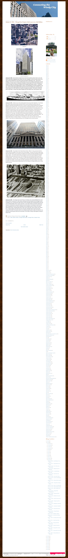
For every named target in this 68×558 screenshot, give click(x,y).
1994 (46, 239)
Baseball (47, 280)
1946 (11, 217)
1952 (46, 187)
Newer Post (8, 224)
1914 (46, 139)
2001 (46, 246)
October (49, 446)
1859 (46, 73)
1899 (46, 120)
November (49, 445)
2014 (46, 262)
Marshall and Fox (48, 373)
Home (25, 224)
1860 (46, 74)
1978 (46, 220)
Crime (47, 328)
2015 (48, 540)
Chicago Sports (48, 314)
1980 (46, 223)
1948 (46, 182)
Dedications (48, 332)
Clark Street (48, 322)
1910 (46, 134)
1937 (46, 168)
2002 (46, 247)
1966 (46, 205)
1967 (46, 206)
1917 (46, 143)
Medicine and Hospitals (49, 375)
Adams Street (15, 217)
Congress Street (48, 323)
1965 (46, 204)
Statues (47, 415)
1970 (46, 210)
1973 (46, 214)
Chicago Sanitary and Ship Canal (51, 309)
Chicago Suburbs (48, 317)
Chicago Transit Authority (50, 318)
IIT (46, 351)
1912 (46, 136)
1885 (46, 101)
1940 (46, 172)
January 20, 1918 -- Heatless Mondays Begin (54, 486)
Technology (47, 420)
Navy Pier (47, 387)
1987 (46, 232)
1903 (46, 125)
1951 (46, 186)
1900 (46, 121)
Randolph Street (48, 403)
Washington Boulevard (49, 431)
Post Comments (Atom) (15, 230)
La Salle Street (48, 359)
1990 (46, 234)
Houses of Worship (49, 350)
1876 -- (47, 89)
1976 (46, 218)
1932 (46, 162)
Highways (47, 345)
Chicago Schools (48, 312)
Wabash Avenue (48, 429)
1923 (46, 150)
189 (46, 107)
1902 (46, 124)
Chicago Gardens (48, 298)
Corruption (47, 326)
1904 (46, 126)
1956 (46, 192)
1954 (46, 190)
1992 (46, 237)
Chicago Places (48, 304)
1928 (46, 157)
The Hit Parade (48, 422)
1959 (46, 196)
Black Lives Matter (49, 281)
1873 (46, 87)
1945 (46, 178)
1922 (46, 149)
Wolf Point (47, 435)
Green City (47, 341)
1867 (46, 83)
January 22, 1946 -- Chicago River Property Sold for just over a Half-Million (24, 22)
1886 (46, 102)
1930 (46, 159)
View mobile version (24, 226)
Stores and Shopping (49, 417)
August (49, 449)
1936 (46, 167)
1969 (46, 209)
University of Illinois (49, 427)
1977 (46, 219)
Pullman (47, 401)
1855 (46, 69)
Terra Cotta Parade (48, 421)
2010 (46, 257)
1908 (46, 131)
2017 (46, 266)
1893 (46, 112)
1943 (46, 176)
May (48, 453)
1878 (46, 92)
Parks (47, 392)
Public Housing (48, 398)
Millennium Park (48, 383)
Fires (46, 337)
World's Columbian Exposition (50, 436)
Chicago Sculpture (48, 313)
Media (47, 374)
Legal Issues (48, 368)
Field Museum (48, 336)
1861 (46, 75)
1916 (46, 141)
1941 (46, 173)
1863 (46, 78)
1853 (46, 68)
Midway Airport (48, 380)
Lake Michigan (48, 361)
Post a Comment (9, 223)
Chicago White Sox (49, 319)
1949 (46, 183)
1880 (46, 94)
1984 (46, 228)
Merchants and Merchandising (50, 378)
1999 (46, 243)
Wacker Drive (37, 217)
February (49, 458)
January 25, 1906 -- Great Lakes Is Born (54, 476)
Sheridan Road (48, 411)
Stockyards (47, 416)
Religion (47, 406)
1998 (46, 242)
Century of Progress (49, 284)
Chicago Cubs (48, 290)
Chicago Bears (48, 286)
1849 (46, 66)
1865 (46, 80)
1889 (46, 106)
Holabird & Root (48, 346)
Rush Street (47, 407)
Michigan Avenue (48, 379)
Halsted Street (48, 342)
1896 (46, 116)
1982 (46, 225)
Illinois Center (48, 354)
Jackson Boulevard (49, 356)
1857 (46, 70)
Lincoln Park (48, 369)
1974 (46, 215)
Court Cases (48, 327)
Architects (47, 271)
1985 (46, 229)
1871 (46, 84)
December (49, 443)
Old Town (47, 389)
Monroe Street (48, 384)
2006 (46, 252)
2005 (46, 251)
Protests (47, 397)
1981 (46, 224)
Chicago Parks (48, 303)
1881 (46, 96)
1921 (46, 148)
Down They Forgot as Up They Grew (51, 333)
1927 (46, 155)
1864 (46, 79)
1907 (46, 130)
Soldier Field (48, 412)
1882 (46, 97)
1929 (46, 158)
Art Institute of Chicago (49, 275)
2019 (48, 442)
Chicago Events (48, 295)
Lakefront (47, 366)
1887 (46, 103)
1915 (46, 140)
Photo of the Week (48, 393)
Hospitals (47, 347)
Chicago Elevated (48, 293)
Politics (47, 394)
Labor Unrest (48, 360)
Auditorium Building (49, 279)
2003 (46, 248)
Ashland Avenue (48, 276)
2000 (46, 244)
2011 (46, 258)
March (49, 456)
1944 (46, 177)
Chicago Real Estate (23, 217)
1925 (46, 153)
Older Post (41, 224)
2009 (46, 256)
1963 (46, 201)
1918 (46, 144)
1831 (46, 65)
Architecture (48, 272)
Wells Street (48, 434)
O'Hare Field (48, 388)
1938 (46, 169)
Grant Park (47, 340)
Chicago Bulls (48, 289)
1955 (46, 191)
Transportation (48, 425)
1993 (46, 238)
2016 (46, 265)
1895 (46, 115)
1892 (46, 111)
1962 (46, 200)
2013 (46, 261)
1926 (46, 154)
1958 (46, 195)
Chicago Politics (48, 305)
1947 (46, 181)
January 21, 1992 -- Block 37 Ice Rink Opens (54, 485)
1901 (46, 122)
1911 (46, 135)
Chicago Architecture (49, 285)
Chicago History (48, 299)
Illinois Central (48, 355)
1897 (46, 117)
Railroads (47, 402)
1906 (46, 129)
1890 (46, 108)
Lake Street (47, 365)
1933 (46, 163)
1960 (46, 197)
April (49, 455)
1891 (46, 110)
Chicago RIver (31, 217)
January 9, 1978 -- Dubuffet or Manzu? (53, 513)
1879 (46, 93)
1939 (46, 171)
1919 (46, 145)
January (49, 459)
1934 (46, 164)
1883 (46, 98)
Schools (47, 408)
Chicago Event (48, 294)
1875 (46, 88)
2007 (46, 253)
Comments (49, 38)
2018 (46, 267)
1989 (46, 233)
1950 (46, 185)
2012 (48, 544)
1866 (46, 82)
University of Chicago (49, 426)
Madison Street (48, 370)
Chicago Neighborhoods (49, 300)
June (48, 452)
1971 (46, 211)
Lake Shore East (48, 364)
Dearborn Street (48, 331)
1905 (46, 127)
